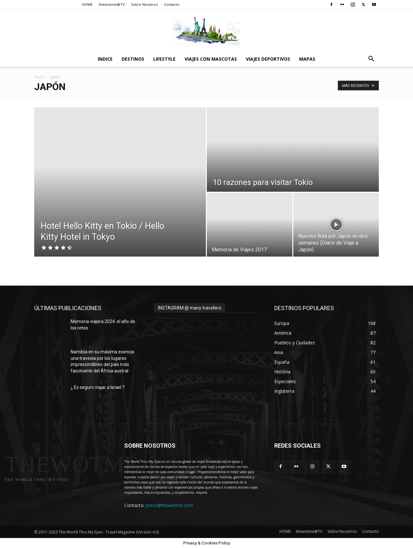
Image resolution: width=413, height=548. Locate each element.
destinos (133, 59)
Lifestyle (164, 59)
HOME (87, 4)
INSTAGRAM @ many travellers (189, 307)
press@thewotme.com (169, 505)
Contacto (171, 4)
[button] (371, 59)
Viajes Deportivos (268, 59)
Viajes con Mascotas (211, 59)
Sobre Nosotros (144, 4)
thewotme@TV (112, 4)
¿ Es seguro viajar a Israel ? (98, 387)
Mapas (307, 59)
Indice (105, 59)
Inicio (39, 77)
